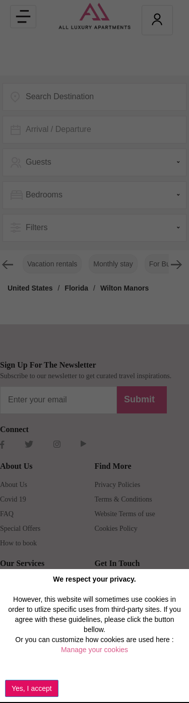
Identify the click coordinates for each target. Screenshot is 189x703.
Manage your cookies (94, 650)
